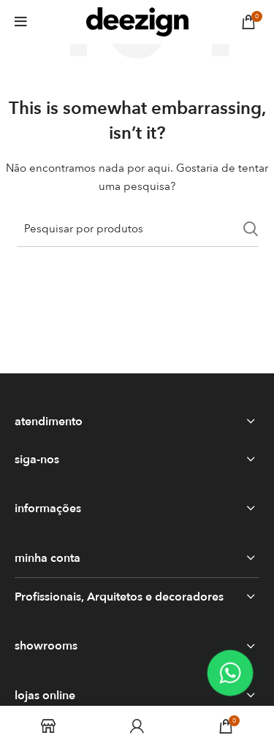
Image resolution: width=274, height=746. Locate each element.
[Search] (137, 228)
